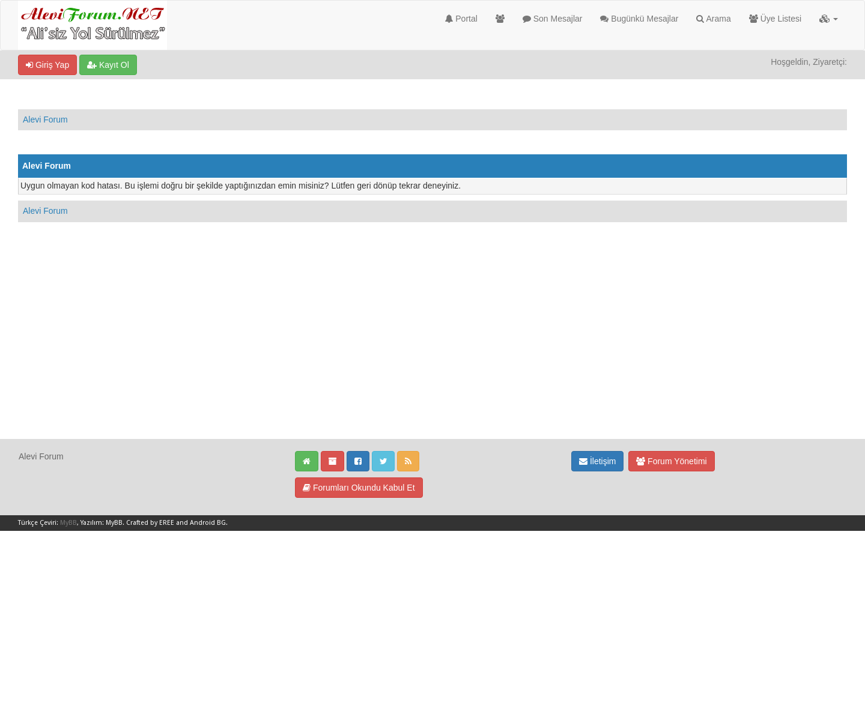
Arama (713, 18)
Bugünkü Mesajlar (639, 18)
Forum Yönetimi (671, 461)
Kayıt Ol (108, 65)
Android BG (208, 523)
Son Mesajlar (553, 18)
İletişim (597, 461)
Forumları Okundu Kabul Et (359, 487)
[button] (828, 19)
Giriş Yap (47, 65)
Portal (461, 18)
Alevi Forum (45, 119)
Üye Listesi (775, 18)
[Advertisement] (432, 354)
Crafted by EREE (150, 523)
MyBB (68, 523)
